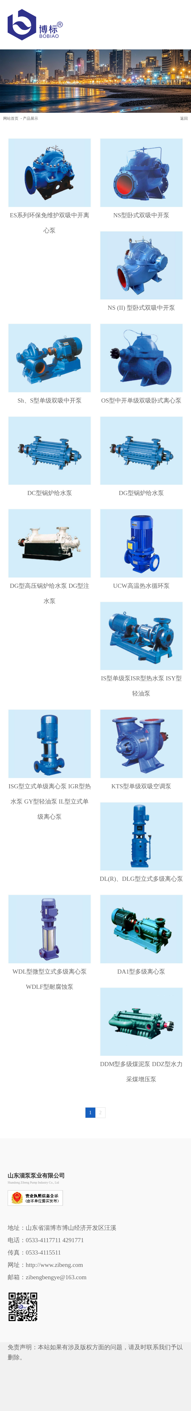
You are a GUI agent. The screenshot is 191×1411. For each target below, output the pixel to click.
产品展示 (30, 118)
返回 (184, 118)
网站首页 (10, 118)
